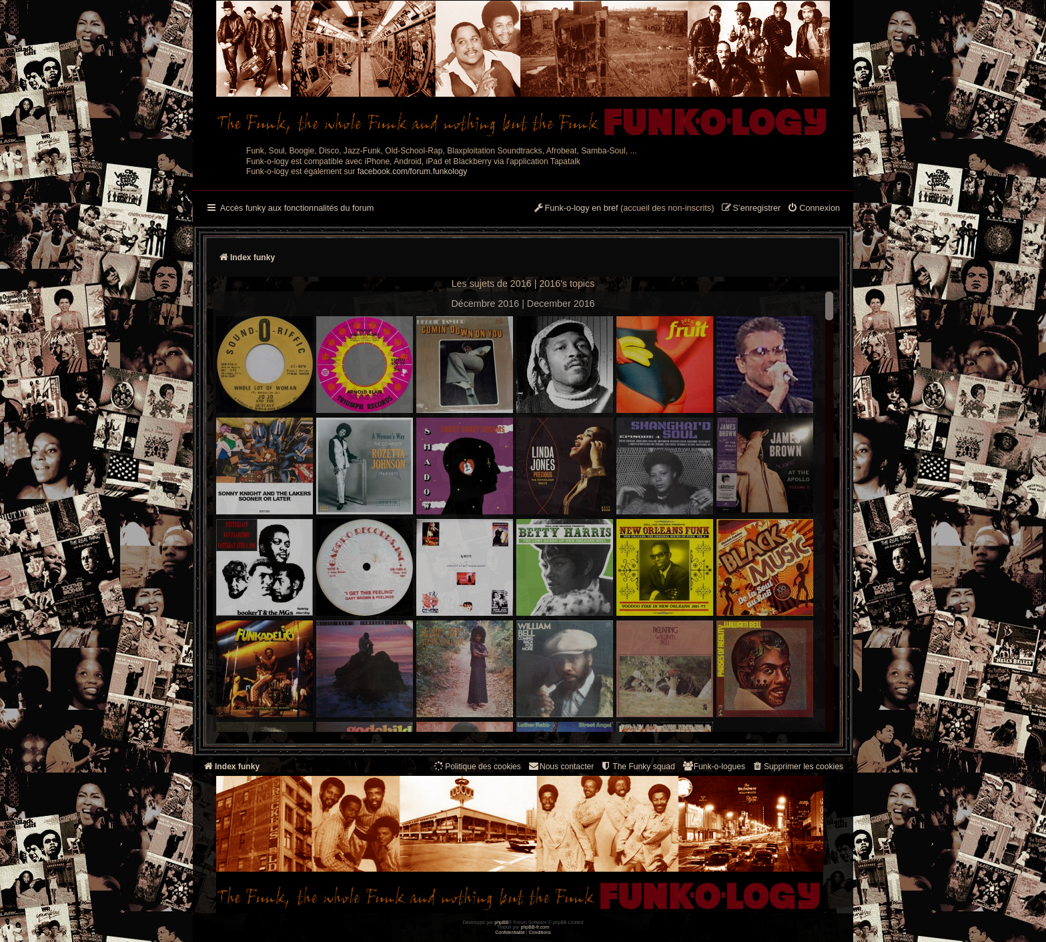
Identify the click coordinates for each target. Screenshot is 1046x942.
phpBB (501, 922)
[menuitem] (813, 208)
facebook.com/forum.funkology (413, 171)
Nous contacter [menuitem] (561, 766)
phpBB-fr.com (535, 927)
